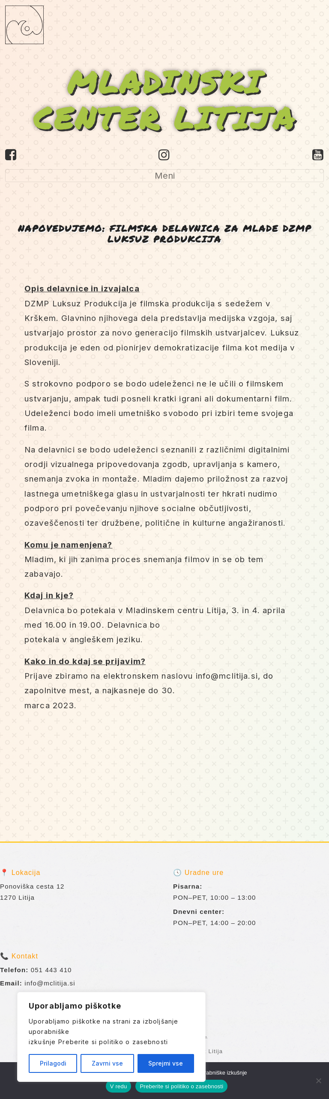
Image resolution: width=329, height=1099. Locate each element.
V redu (118, 1086)
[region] (111, 1037)
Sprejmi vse (165, 1063)
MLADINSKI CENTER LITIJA (164, 99)
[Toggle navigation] (164, 175)
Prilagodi (53, 1063)
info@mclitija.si (49, 983)
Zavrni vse (107, 1063)
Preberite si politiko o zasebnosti (113, 1041)
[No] (318, 1080)
